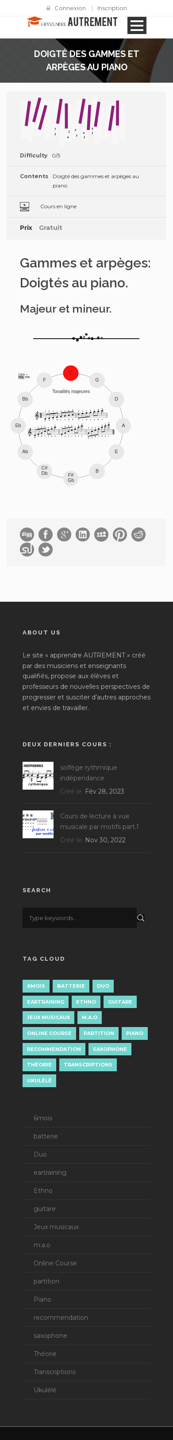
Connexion (70, 7)
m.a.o (42, 1245)
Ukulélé (45, 1390)
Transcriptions (55, 1372)
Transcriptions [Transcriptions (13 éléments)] (88, 1065)
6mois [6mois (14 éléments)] (36, 986)
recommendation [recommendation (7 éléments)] (54, 1049)
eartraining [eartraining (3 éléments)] (45, 1002)
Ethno (43, 1191)
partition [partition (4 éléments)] (99, 1033)
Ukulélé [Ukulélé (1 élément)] (39, 1080)
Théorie (45, 1354)
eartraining (50, 1172)
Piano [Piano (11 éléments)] (134, 1033)
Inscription (112, 7)
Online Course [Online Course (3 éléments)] (49, 1033)
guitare (45, 1209)
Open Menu (136, 25)
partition (46, 1281)
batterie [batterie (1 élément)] (71, 986)
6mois (43, 1118)
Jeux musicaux (56, 1227)
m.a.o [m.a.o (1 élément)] (89, 1017)
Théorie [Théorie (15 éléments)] (39, 1065)
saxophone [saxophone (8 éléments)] (110, 1049)
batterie (46, 1136)
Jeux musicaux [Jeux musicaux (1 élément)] (48, 1017)
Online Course (55, 1263)
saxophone (50, 1336)
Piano (42, 1299)
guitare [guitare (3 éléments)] (120, 1002)
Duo (40, 1154)
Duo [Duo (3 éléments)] (103, 986)
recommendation (61, 1318)
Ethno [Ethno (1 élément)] (86, 1002)
